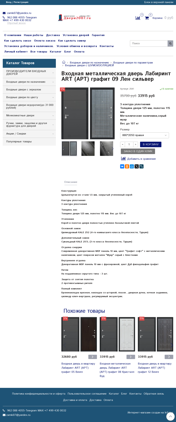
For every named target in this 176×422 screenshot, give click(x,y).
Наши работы (33, 35)
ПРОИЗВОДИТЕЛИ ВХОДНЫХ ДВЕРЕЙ (26, 72)
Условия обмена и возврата (77, 46)
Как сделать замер (72, 41)
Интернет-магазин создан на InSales (150, 412)
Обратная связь (154, 394)
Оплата (79, 52)
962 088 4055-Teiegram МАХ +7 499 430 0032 (20, 19)
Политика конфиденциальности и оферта (38, 394)
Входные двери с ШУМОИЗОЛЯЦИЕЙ (89, 65)
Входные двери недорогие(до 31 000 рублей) (29, 106)
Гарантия (98, 35)
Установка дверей (76, 35)
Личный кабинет (16, 52)
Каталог (56, 52)
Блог (67, 52)
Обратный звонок (16, 23)
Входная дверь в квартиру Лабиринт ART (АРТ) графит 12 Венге (155, 368)
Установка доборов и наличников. (29, 46)
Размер (125, 129)
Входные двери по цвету (22, 97)
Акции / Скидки (16, 134)
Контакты (107, 46)
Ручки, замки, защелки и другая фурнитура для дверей (26, 124)
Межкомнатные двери (20, 116)
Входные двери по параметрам (133, 63)
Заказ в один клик (138, 151)
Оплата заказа (45, 41)
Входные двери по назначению (89, 63)
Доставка (53, 35)
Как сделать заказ (17, 41)
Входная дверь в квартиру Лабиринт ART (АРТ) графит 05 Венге (78, 368)
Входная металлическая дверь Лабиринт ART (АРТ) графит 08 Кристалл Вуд (117, 370)
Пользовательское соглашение (87, 394)
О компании (12, 35)
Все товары (38, 52)
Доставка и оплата (75, 400)
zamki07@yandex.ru (18, 13)
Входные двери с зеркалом (23, 90)
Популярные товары (19, 142)
